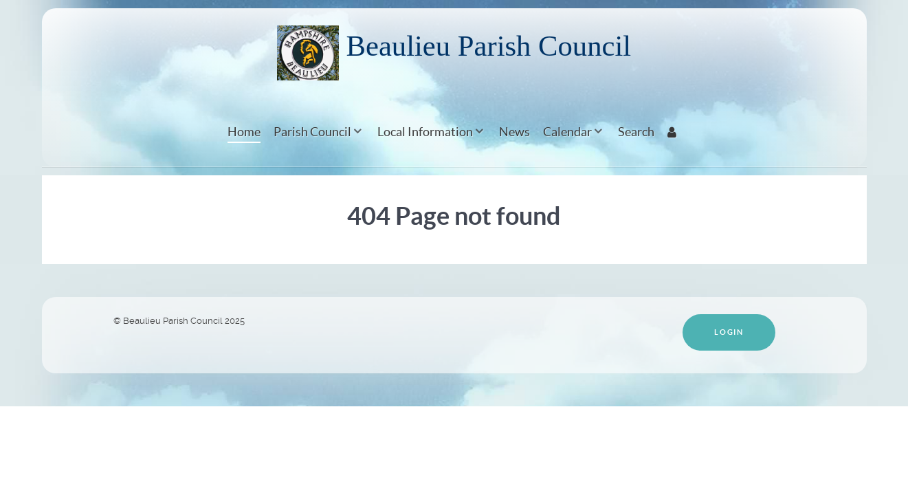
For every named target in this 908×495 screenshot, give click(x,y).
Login (728, 332)
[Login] (673, 131)
